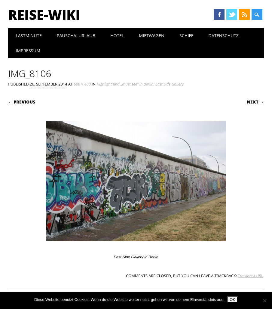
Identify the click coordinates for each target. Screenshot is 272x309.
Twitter (231, 14)
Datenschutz (223, 35)
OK (232, 299)
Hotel (117, 35)
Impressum (28, 50)
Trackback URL (250, 275)
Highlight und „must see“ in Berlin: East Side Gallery (139, 84)
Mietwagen (151, 35)
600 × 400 (82, 84)
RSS (244, 14)
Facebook (219, 14)
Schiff (186, 35)
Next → (255, 102)
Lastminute (29, 35)
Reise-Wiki (44, 15)
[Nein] (264, 301)
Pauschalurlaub (76, 35)
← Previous (21, 102)
